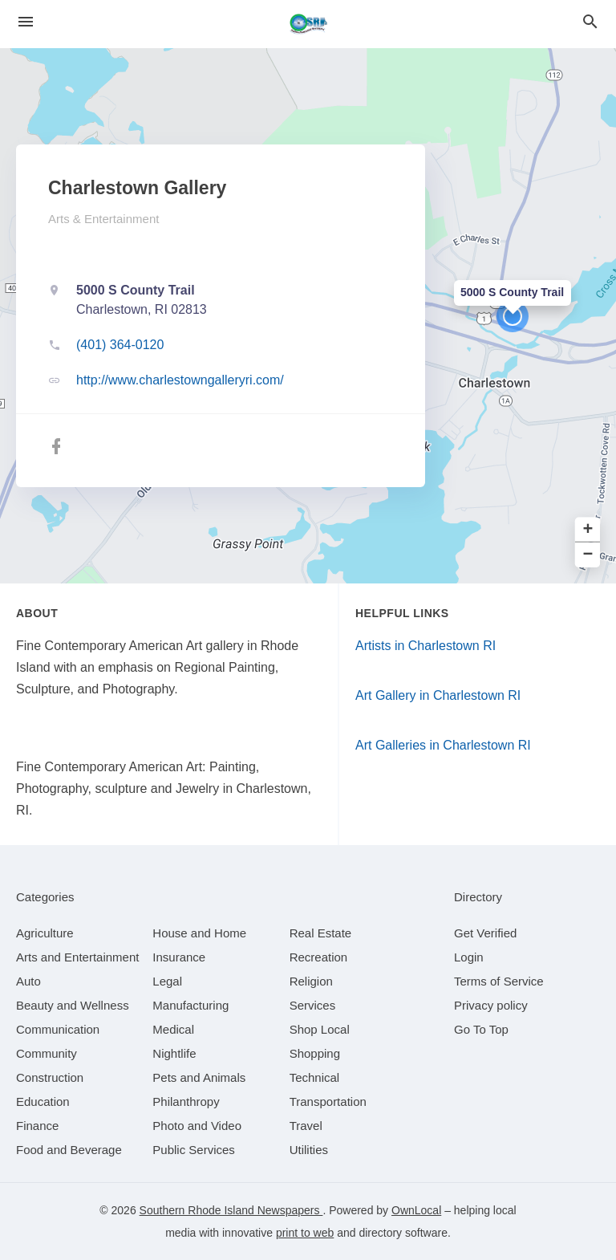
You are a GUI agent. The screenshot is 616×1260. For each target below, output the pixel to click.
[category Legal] (167, 981)
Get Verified (485, 933)
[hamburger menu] (25, 22)
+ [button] (588, 530)
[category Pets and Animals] (198, 1077)
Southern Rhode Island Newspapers (231, 1210)
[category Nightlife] (174, 1053)
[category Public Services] (193, 1149)
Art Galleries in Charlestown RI (443, 745)
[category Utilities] (309, 1149)
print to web (305, 1232)
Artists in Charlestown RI (425, 645)
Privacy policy (491, 1005)
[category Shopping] (315, 1053)
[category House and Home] (199, 933)
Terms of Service (499, 981)
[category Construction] (49, 1077)
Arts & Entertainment (103, 219)
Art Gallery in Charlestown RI (438, 695)
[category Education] (43, 1101)
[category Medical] (173, 1029)
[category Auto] (28, 981)
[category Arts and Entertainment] (77, 957)
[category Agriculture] (45, 933)
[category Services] (313, 1005)
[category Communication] (57, 1029)
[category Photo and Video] (196, 1125)
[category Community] (46, 1053)
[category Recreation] (319, 957)
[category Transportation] (328, 1101)
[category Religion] (311, 981)
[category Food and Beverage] (69, 1149)
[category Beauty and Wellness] (72, 1005)
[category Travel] (306, 1125)
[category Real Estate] (321, 933)
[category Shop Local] (320, 1029)
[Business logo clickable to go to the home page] (308, 24)
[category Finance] (37, 1125)
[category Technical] (315, 1077)
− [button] (588, 555)
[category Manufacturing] (190, 1005)
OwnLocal (416, 1210)
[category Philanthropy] (185, 1101)
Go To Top (481, 1029)
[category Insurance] (178, 957)
